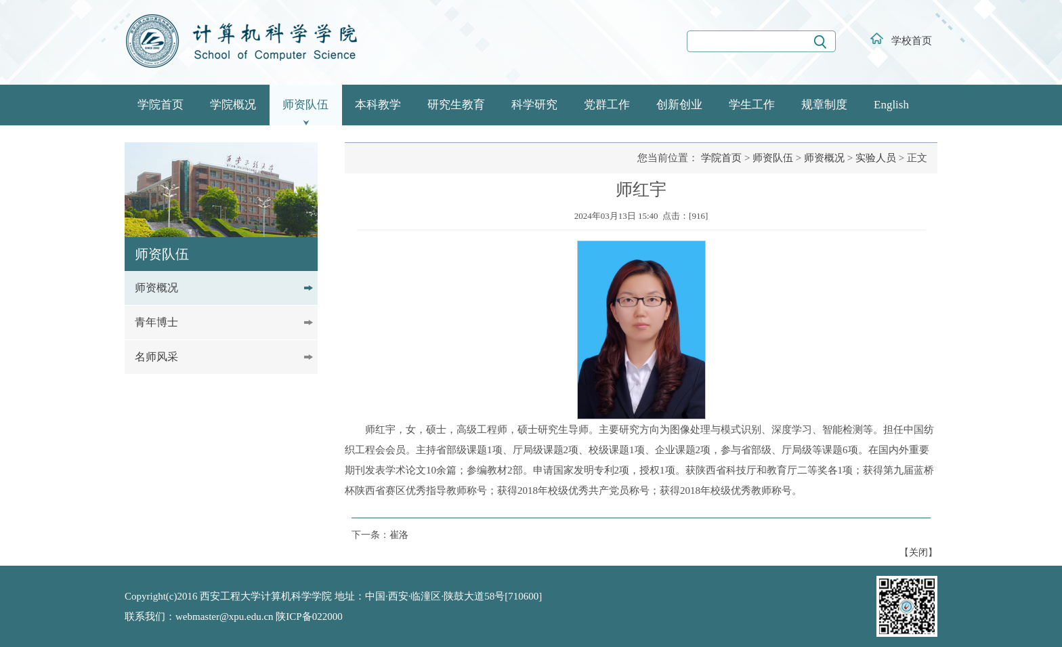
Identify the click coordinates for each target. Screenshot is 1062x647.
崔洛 (398, 535)
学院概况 (233, 104)
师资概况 (156, 287)
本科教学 (378, 104)
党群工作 (607, 104)
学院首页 (160, 104)
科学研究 (534, 104)
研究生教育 (456, 104)
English (891, 104)
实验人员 (875, 157)
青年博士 (156, 322)
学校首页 (911, 40)
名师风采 (156, 356)
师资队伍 (305, 104)
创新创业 (679, 104)
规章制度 (824, 104)
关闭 (918, 552)
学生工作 (752, 104)
